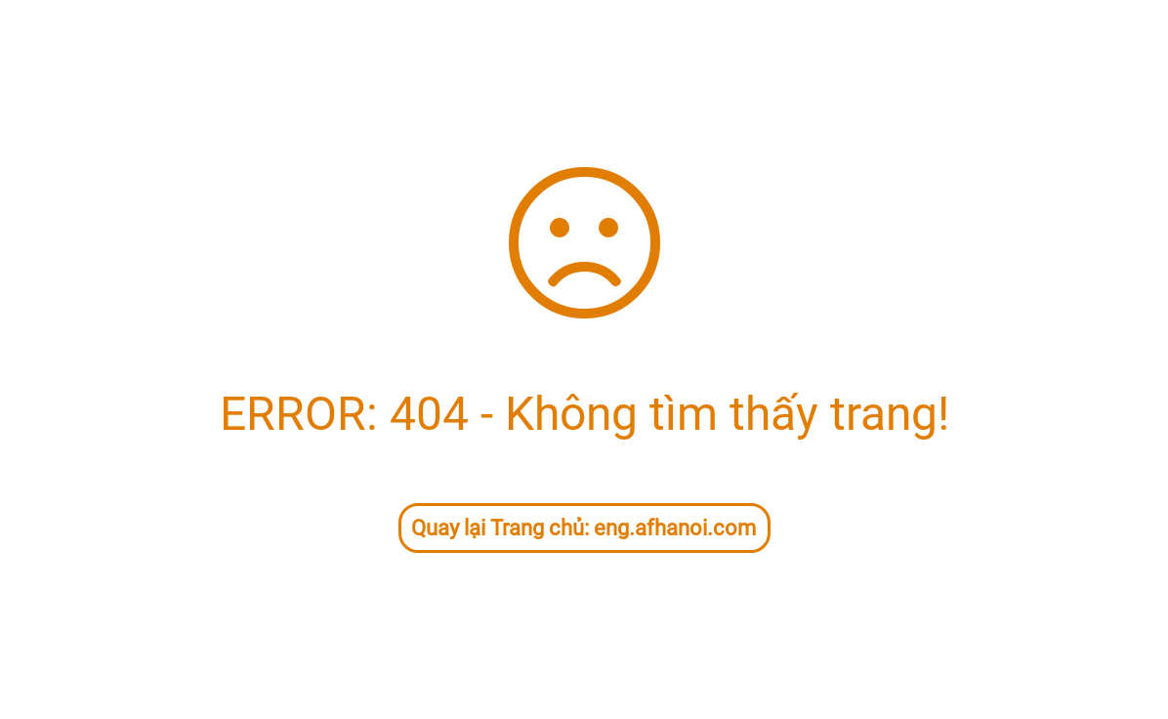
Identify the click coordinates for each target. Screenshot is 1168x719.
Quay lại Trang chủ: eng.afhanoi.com (583, 528)
